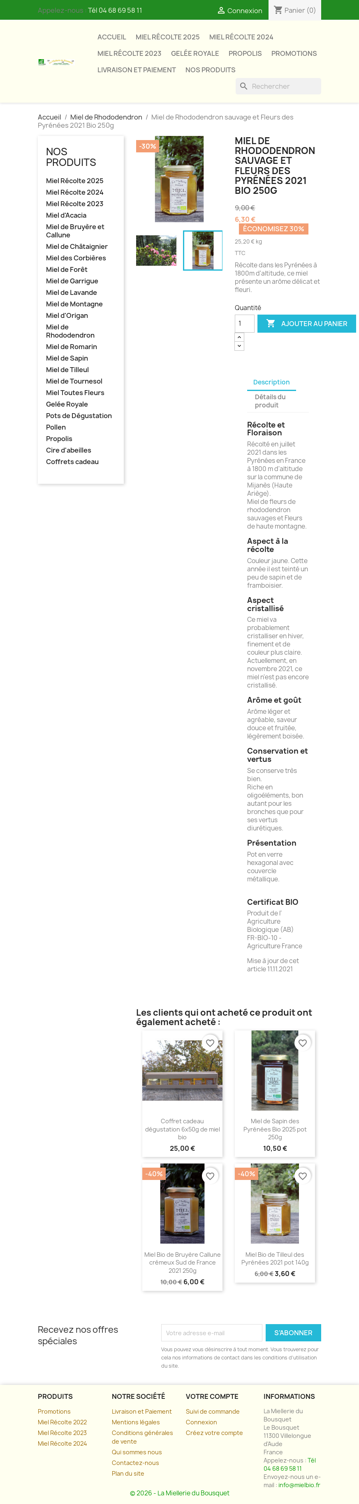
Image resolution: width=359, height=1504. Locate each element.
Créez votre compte (214, 1433)
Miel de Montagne (74, 304)
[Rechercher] (278, 86)
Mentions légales (136, 1422)
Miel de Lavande (71, 292)
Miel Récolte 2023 (129, 53)
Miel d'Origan (67, 315)
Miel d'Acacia (66, 215)
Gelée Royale (195, 53)
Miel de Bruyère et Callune (75, 231)
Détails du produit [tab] (270, 401)
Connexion (201, 1422)
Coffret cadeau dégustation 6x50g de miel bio (182, 1129)
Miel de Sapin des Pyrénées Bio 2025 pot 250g (275, 1129)
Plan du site (128, 1473)
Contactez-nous (135, 1463)
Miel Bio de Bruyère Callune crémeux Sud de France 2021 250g (182, 1263)
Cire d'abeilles (68, 450)
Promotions (294, 53)
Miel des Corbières (76, 258)
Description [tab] (271, 382)
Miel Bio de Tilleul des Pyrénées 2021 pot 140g (275, 1259)
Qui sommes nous (137, 1452)
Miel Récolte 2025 (168, 36)
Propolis (245, 53)
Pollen (56, 427)
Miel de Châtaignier (77, 246)
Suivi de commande (213, 1411)
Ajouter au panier (306, 323)
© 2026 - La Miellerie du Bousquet (179, 1493)
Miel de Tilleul (67, 370)
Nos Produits (210, 69)
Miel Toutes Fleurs (75, 393)
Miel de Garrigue (72, 281)
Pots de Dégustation (79, 416)
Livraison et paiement (136, 69)
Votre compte (212, 1396)
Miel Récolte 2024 (241, 36)
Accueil (111, 36)
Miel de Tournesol (74, 381)
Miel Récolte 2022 (62, 1422)
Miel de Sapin (67, 358)
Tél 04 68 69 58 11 (115, 10)
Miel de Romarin (71, 347)
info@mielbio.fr (299, 1485)
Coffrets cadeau (72, 462)
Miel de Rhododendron (70, 331)
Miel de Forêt (67, 269)
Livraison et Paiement (142, 1411)
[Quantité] (245, 324)
